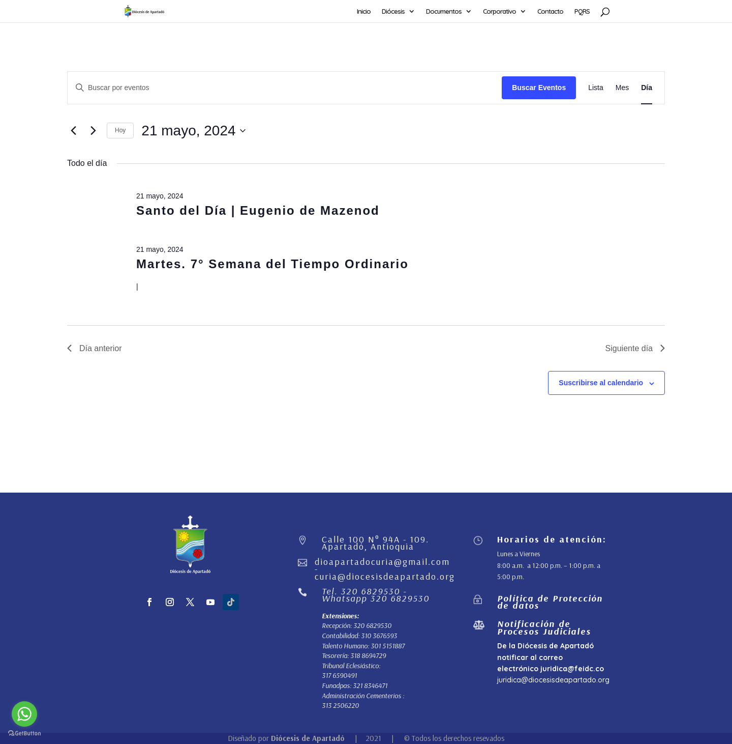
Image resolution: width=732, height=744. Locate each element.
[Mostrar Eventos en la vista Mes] (622, 88)
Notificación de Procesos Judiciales (544, 627)
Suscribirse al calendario (601, 383)
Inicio (364, 11)
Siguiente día (635, 348)
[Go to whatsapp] (24, 714)
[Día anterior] (73, 131)
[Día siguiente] (93, 131)
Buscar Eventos (539, 87)
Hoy (120, 130)
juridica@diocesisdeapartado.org (553, 679)
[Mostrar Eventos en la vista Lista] (595, 88)
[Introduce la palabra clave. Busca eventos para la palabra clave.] (285, 88)
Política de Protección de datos (550, 601)
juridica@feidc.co (572, 668)
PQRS (582, 11)
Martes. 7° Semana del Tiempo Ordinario (272, 264)
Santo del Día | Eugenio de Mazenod (258, 210)
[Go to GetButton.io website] (24, 733)
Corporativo (499, 11)
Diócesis (393, 11)
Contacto (550, 11)
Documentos (444, 11)
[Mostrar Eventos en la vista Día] (646, 88)
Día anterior (94, 348)
